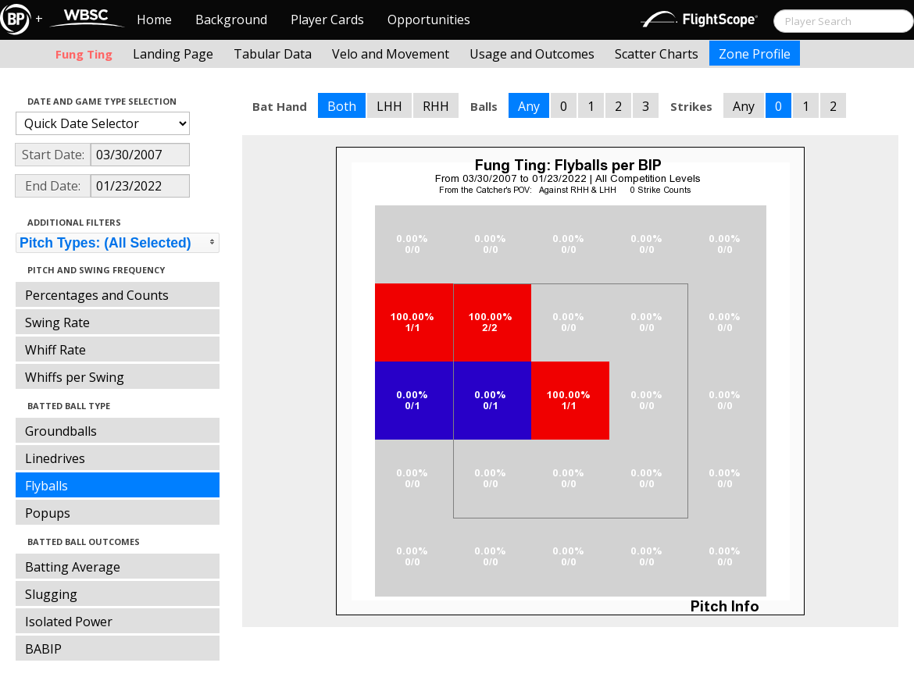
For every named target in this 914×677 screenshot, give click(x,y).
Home (154, 19)
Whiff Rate (55, 349)
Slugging (51, 594)
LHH (389, 106)
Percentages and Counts (97, 295)
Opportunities (428, 19)
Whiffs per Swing (74, 377)
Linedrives (55, 458)
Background (231, 19)
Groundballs (61, 431)
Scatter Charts (656, 53)
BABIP (43, 648)
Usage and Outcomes (531, 53)
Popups (47, 513)
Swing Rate (57, 322)
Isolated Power (68, 621)
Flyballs (46, 485)
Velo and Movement (390, 53)
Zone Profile (755, 53)
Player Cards (327, 19)
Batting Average (72, 566)
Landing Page (173, 53)
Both (341, 106)
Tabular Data (273, 53)
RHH (436, 106)
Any (529, 106)
